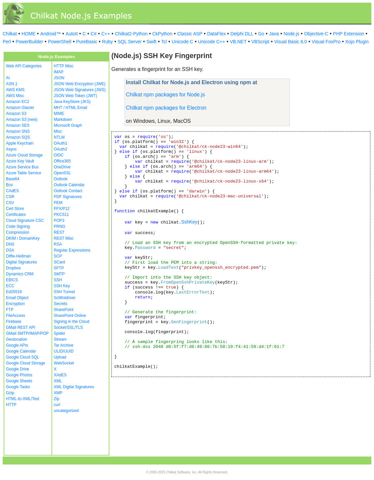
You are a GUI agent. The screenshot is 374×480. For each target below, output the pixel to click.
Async (11, 149)
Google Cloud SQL (22, 357)
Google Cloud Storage (25, 363)
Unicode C (182, 41)
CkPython (162, 33)
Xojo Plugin (357, 41)
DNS (10, 244)
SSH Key (62, 286)
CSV (10, 202)
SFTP (59, 268)
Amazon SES (17, 125)
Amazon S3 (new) (21, 119)
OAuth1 (60, 143)
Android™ (50, 33)
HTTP (11, 404)
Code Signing (18, 226)
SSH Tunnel (64, 292)
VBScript (260, 41)
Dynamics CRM (19, 274)
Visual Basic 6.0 (290, 41)
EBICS (12, 280)
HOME (28, 33)
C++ (105, 33)
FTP (10, 309)
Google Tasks (18, 387)
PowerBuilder (29, 41)
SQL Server (130, 41)
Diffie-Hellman (18, 256)
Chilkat (10, 33)
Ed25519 (14, 292)
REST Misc (64, 238)
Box (9, 185)
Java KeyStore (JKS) (72, 101)
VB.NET (238, 41)
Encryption (15, 303)
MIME (59, 113)
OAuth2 (60, 149)
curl (57, 404)
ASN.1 (12, 84)
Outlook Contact (68, 191)
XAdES (60, 375)
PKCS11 (61, 214)
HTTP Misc (63, 66)
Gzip (10, 393)
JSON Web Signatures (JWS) (80, 89)
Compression (17, 232)
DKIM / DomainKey (23, 238)
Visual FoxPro (326, 41)
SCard (59, 262)
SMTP (59, 274)
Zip (56, 398)
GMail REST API (20, 327)
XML (58, 381)
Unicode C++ (211, 41)
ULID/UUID (64, 351)
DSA (10, 250)
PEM (58, 202)
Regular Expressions (72, 250)
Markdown (63, 119)
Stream (60, 339)
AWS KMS (15, 89)
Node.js (291, 33)
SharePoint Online (70, 315)
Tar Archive (63, 345)
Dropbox (13, 268)
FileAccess (15, 315)
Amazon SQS (18, 137)
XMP (58, 393)
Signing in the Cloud (71, 321)
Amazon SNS (18, 131)
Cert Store (15, 208)
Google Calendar (21, 351)
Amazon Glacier (20, 107)
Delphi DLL (241, 33)
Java (274, 33)
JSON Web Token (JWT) (75, 95)
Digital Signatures (21, 262)
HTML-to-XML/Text (22, 398)
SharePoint (63, 309)
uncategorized (66, 410)
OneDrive (62, 167)
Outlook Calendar (69, 185)
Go (261, 33)
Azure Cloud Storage (24, 155)
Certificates (16, 214)
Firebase (13, 321)
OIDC (59, 155)
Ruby (107, 41)
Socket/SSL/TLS (68, 327)
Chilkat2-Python (131, 33)
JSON (59, 78)
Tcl (164, 41)
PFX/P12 (62, 208)
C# (93, 33)
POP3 (59, 220)
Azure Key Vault (20, 161)
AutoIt (72, 33)
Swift (151, 41)
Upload (60, 357)
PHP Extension (348, 33)
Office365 (62, 161)
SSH (58, 280)
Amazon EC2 (17, 101)
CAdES (12, 191)
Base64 (12, 179)
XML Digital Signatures (74, 387)
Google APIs (17, 345)
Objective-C (316, 33)
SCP (58, 256)
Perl (7, 41)
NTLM (59, 137)
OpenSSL (62, 173)
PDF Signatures (68, 196)
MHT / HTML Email (70, 107)
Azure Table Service (23, 173)
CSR (10, 196)
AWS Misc (15, 95)
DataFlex (216, 33)
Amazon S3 (16, 113)
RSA (58, 244)
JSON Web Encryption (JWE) (79, 84)
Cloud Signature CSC (25, 220)
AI (8, 78)
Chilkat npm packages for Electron (166, 108)
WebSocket (64, 363)
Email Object (17, 297)
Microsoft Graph (68, 125)
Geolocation (16, 339)
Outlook (60, 179)
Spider (59, 333)
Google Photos (19, 375)
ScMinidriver (65, 297)
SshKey (189, 221)
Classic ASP (189, 33)
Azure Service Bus (22, 167)
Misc (58, 131)
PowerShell (59, 41)
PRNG (59, 226)
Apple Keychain (19, 143)
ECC (10, 286)
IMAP (58, 72)
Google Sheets (19, 381)
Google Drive (17, 369)
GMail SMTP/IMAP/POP (27, 333)
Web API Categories (24, 66)
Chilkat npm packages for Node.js (165, 94)
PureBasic (86, 41)
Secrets (60, 303)
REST (59, 232)
